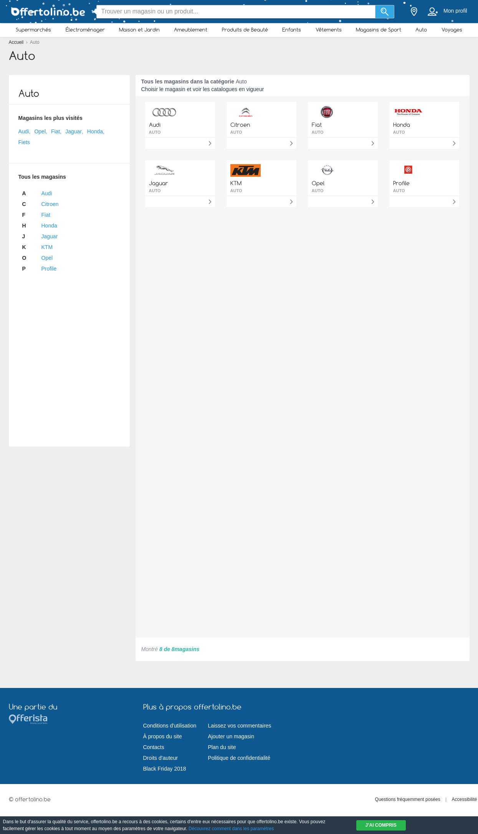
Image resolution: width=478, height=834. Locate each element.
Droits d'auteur (160, 758)
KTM (47, 247)
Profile (49, 269)
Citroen (50, 204)
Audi (23, 131)
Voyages (452, 30)
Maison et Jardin (139, 30)
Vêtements (329, 30)
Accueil (17, 42)
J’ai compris (381, 825)
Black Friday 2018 (164, 769)
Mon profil (455, 10)
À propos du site (162, 736)
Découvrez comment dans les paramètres (231, 828)
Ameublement (190, 30)
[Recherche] (384, 11)
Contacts (153, 747)
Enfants (291, 30)
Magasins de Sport (378, 30)
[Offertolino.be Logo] (47, 11)
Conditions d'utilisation (170, 726)
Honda (95, 131)
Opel (40, 131)
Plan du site (222, 747)
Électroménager (85, 30)
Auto (421, 30)
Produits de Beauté (245, 30)
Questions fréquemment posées (407, 799)
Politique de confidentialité (239, 758)
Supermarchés (33, 30)
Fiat (55, 131)
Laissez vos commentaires (239, 726)
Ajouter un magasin (231, 736)
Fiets (24, 142)
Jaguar (73, 131)
